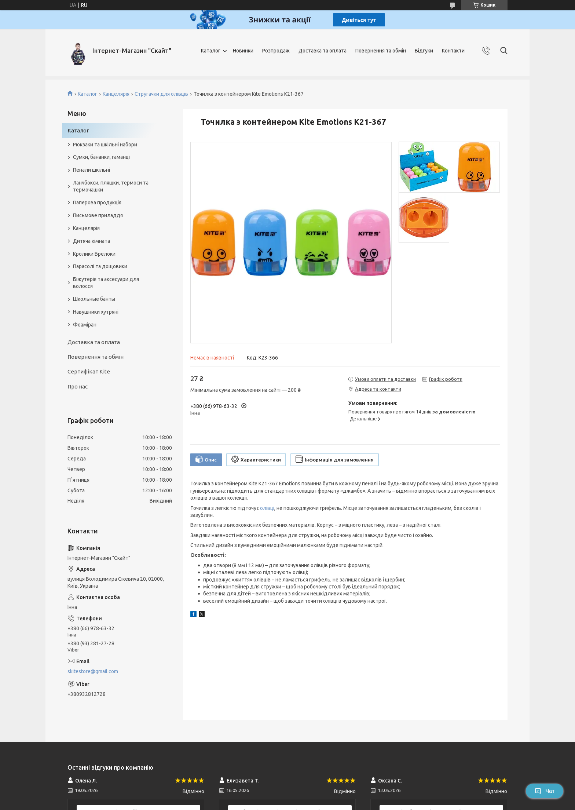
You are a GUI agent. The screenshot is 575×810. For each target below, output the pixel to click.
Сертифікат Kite (88, 371)
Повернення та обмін (380, 51)
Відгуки (424, 51)
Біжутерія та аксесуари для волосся (106, 282)
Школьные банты (94, 299)
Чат (544, 791)
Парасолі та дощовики (100, 266)
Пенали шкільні (91, 170)
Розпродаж (276, 51)
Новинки (243, 51)
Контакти (453, 51)
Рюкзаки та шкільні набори (105, 144)
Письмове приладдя (98, 215)
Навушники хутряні (95, 312)
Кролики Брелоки (94, 254)
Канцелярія (116, 94)
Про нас (77, 386)
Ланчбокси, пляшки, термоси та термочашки (111, 186)
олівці (267, 508)
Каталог (210, 51)
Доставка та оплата (323, 51)
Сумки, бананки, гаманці (101, 157)
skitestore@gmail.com (92, 671)
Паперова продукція (97, 202)
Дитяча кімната (91, 241)
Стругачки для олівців (161, 94)
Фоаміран (84, 325)
